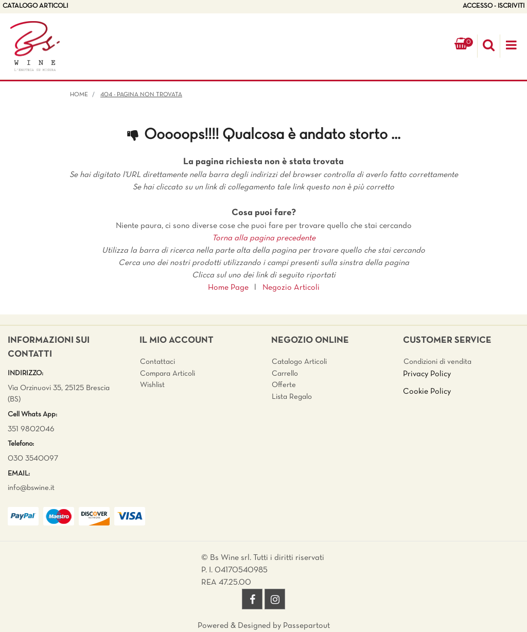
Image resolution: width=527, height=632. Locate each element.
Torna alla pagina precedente (263, 238)
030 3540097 (33, 458)
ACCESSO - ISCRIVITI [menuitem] (493, 6)
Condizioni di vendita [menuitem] (437, 361)
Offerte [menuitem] (284, 385)
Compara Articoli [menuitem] (167, 373)
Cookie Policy (427, 391)
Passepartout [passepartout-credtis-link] (306, 625)
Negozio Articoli (291, 287)
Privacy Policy (427, 374)
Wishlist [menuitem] (152, 385)
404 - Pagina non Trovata (141, 94)
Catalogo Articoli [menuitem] (299, 361)
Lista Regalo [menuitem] (292, 396)
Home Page (228, 287)
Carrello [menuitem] (285, 373)
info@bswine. (29, 487)
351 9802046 (31, 429)
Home (79, 94)
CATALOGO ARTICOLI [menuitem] (35, 6)
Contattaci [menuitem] (157, 361)
